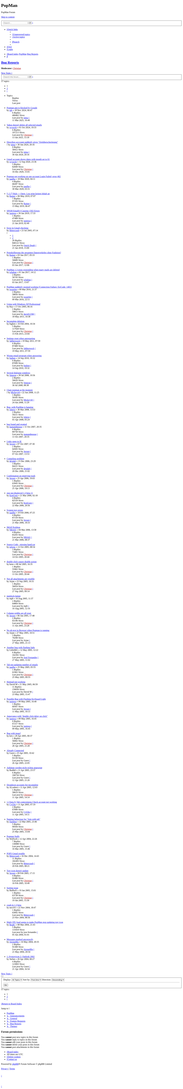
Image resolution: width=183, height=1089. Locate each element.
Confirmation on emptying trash (21, 476)
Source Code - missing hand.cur (21, 544)
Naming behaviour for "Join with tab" (23, 819)
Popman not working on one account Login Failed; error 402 (34, 176)
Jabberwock (14, 341)
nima (26, 118)
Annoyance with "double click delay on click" (27, 716)
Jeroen (12, 444)
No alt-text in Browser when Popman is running (28, 630)
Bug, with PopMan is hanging (20, 407)
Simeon (12, 375)
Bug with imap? (14, 733)
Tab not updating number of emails (22, 665)
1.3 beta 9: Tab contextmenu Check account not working (32, 802)
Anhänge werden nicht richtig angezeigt (24, 768)
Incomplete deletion (15, 321)
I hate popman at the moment (20, 390)
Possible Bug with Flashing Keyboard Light (26, 699)
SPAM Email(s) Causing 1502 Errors (23, 211)
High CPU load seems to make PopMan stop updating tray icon (35, 922)
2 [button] (7, 88)
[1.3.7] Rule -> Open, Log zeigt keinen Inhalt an (28, 193)
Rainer (12, 196)
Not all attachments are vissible (21, 579)
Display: (12, 980)
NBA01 (12, 530)
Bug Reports (10, 62)
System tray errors (15, 510)
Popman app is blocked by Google (22, 108)
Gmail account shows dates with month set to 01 (28, 159)
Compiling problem (15, 458)
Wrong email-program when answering (24, 355)
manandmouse (15, 427)
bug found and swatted (17, 424)
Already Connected (15, 750)
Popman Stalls (13, 836)
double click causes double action (22, 561)
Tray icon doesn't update (17, 871)
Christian (17, 68)
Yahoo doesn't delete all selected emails (24, 125)
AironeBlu (14, 942)
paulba (12, 179)
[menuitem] (21, 34)
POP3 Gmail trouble (16, 853)
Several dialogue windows (18, 373)
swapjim (13, 289)
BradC (12, 925)
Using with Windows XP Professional (23, 304)
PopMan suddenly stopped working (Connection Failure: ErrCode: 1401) (39, 287)
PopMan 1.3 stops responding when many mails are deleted (33, 270)
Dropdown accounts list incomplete (22, 785)
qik (10, 110)
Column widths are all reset (19, 613)
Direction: (53, 980)
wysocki (13, 127)
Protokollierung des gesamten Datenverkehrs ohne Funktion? (34, 252)
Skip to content (8, 17)
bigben (12, 358)
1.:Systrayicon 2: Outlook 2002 (21, 956)
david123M (29, 314)
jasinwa (12, 213)
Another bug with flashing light (21, 647)
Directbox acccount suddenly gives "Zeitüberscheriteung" (32, 142)
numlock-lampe (14, 596)
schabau (13, 272)
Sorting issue (12, 888)
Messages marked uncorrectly (20, 939)
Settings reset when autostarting (21, 338)
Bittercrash (14, 230)
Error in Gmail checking (17, 228)
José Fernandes (30, 657)
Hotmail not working (16, 682)
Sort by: (32, 980)
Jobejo (12, 409)
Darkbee (13, 822)
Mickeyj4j (15, 392)
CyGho (12, 804)
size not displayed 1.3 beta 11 (20, 493)
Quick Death (29, 245)
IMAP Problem (13, 527)
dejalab (12, 461)
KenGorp (13, 495)
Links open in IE (14, 441)
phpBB (15, 1064)
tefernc (12, 547)
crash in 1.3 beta (14, 905)
